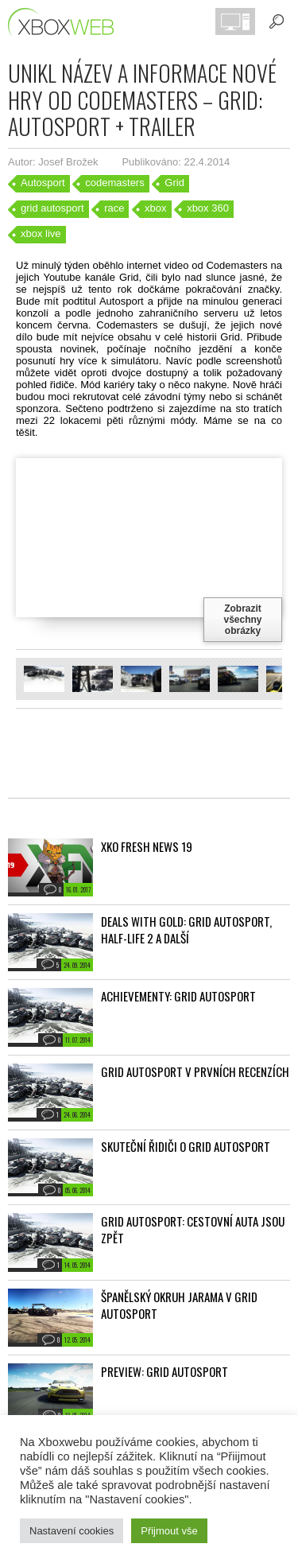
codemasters (114, 183)
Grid (174, 183)
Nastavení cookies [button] (71, 1531)
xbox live (41, 233)
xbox (155, 208)
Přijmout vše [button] (169, 1531)
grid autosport (52, 208)
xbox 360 (208, 208)
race (114, 208)
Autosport (43, 183)
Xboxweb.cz (65, 22)
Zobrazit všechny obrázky (242, 619)
